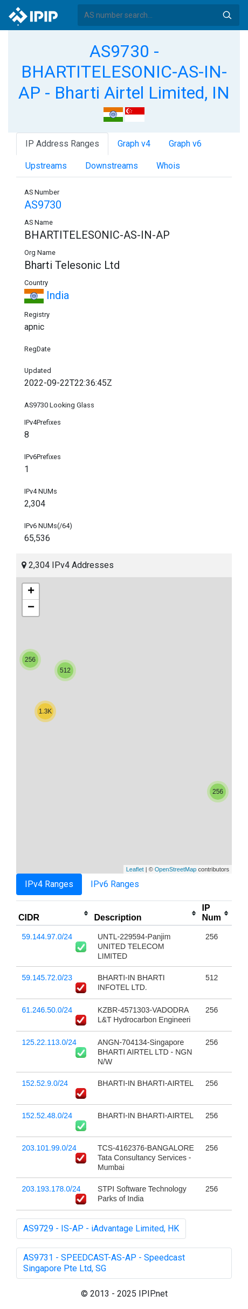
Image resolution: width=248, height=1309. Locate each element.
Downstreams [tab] (111, 166)
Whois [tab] (168, 166)
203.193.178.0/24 (51, 1189)
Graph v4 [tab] (134, 143)
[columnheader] (54, 913)
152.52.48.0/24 (47, 1115)
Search (227, 15)
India (46, 295)
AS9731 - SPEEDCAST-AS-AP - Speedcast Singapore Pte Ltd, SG (104, 1262)
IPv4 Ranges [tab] (49, 884)
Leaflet (135, 869)
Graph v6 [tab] (185, 143)
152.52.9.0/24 (45, 1083)
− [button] (31, 608)
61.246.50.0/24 (47, 1010)
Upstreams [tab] (46, 166)
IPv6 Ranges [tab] (115, 884)
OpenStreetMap (176, 869)
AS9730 (42, 204)
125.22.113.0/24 (49, 1042)
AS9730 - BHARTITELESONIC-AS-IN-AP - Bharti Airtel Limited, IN (124, 72)
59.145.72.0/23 (47, 977)
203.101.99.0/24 (49, 1148)
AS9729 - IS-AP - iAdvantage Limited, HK (101, 1228)
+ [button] (31, 592)
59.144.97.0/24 (47, 936)
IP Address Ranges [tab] (62, 143)
